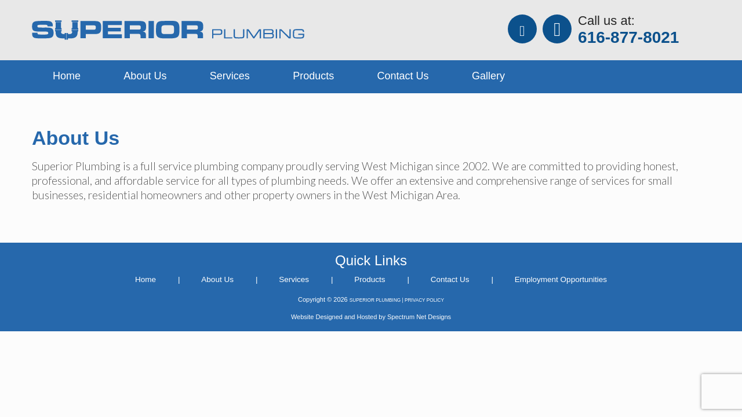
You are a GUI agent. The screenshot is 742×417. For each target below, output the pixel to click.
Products (313, 76)
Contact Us (403, 76)
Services (230, 76)
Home (67, 76)
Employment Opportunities (561, 279)
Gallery (488, 76)
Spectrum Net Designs (419, 316)
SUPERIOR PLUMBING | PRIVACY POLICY (397, 300)
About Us (144, 76)
